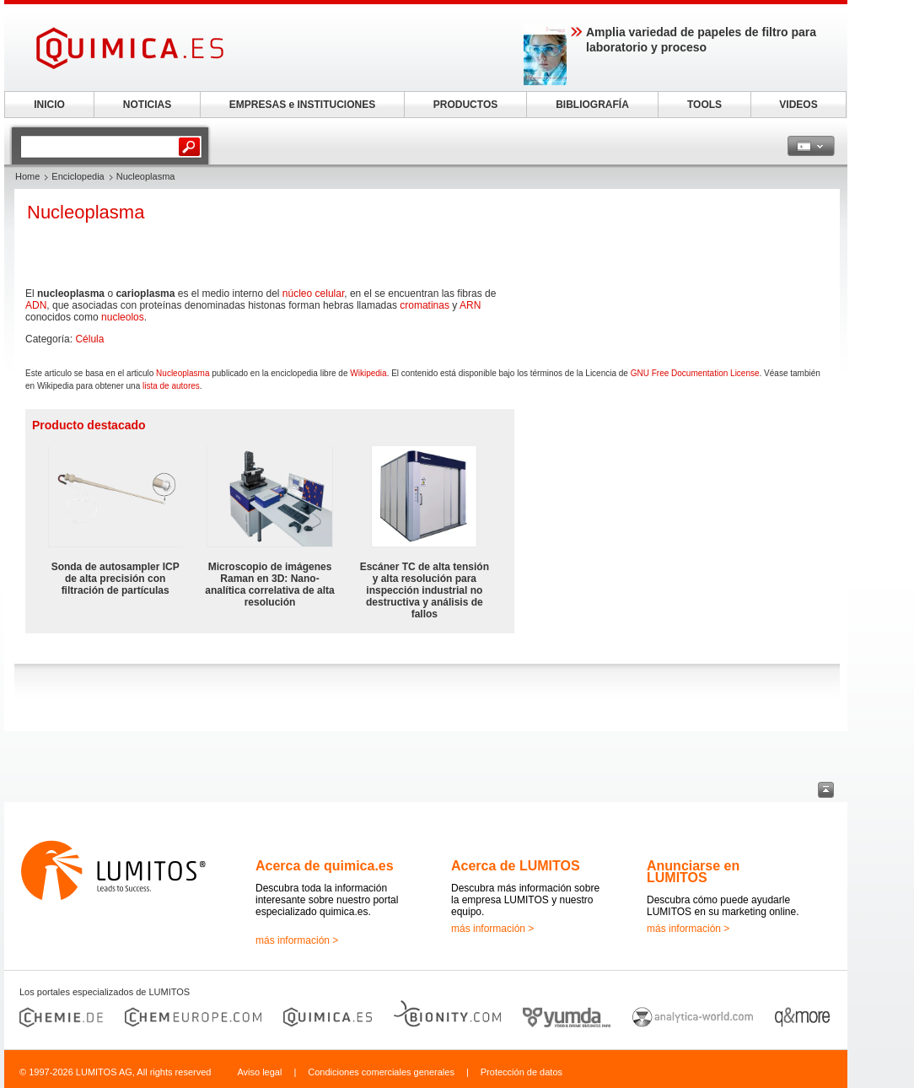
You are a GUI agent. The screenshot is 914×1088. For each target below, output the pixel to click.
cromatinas (424, 305)
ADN (35, 305)
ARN (470, 305)
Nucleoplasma (182, 373)
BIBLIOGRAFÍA (592, 104)
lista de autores (171, 385)
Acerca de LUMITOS (515, 866)
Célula (89, 339)
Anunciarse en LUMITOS (693, 872)
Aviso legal (259, 1072)
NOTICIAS (147, 104)
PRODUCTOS (465, 104)
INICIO (49, 104)
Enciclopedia (77, 176)
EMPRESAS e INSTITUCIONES (302, 104)
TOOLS (704, 104)
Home (27, 176)
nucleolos (122, 317)
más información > (296, 940)
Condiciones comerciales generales (381, 1072)
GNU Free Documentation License (695, 373)
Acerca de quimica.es (324, 866)
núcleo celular (313, 293)
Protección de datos (521, 1072)
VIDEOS (798, 104)
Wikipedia (368, 373)
